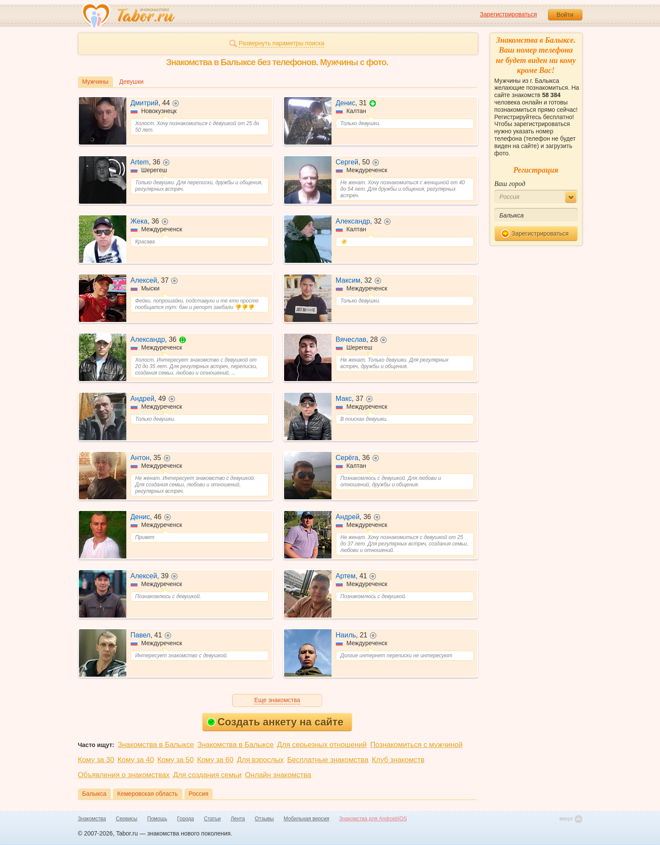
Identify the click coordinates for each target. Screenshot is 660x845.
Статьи (212, 819)
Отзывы (264, 819)
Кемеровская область (147, 793)
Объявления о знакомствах (124, 775)
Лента (238, 819)
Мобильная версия (306, 819)
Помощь (157, 819)
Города (185, 819)
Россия (199, 793)
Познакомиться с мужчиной (416, 745)
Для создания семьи (207, 775)
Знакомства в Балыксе (156, 745)
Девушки (131, 81)
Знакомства (92, 819)
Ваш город (509, 183)
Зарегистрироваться (508, 14)
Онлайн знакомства (278, 775)
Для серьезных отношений (322, 745)
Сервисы (127, 819)
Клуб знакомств (398, 760)
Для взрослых (260, 760)
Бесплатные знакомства (327, 760)
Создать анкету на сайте (275, 722)
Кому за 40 (136, 760)
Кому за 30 (96, 760)
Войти (565, 14)
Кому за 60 (215, 760)
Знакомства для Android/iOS (373, 819)
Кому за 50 (175, 760)
